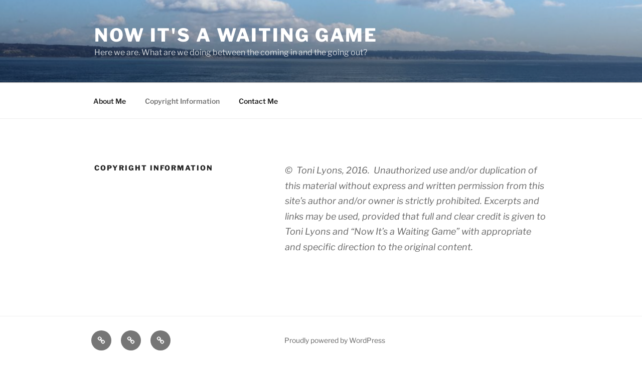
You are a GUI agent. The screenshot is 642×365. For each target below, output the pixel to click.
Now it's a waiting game (236, 35)
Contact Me (258, 101)
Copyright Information (182, 101)
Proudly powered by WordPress (334, 340)
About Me (109, 101)
